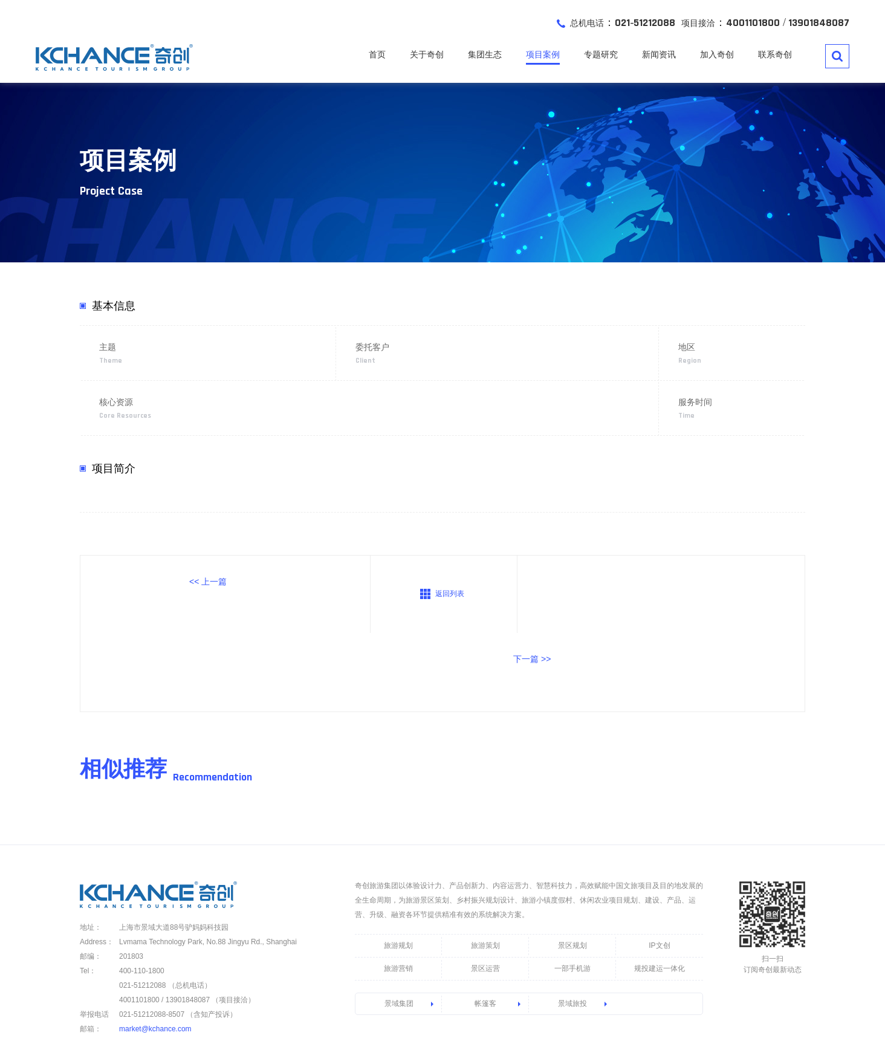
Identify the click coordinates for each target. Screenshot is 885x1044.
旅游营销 (398, 891)
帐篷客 (485, 926)
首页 (377, 55)
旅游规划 (398, 868)
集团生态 (485, 55)
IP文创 (659, 868)
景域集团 (398, 926)
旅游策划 (485, 868)
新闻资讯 (659, 55)
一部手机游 (572, 891)
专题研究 (601, 55)
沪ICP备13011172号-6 (385, 1007)
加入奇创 (717, 55)
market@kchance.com (155, 952)
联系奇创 (775, 55)
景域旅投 (572, 926)
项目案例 (543, 55)
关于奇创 (427, 55)
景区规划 (572, 868)
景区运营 (485, 891)
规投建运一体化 (659, 891)
